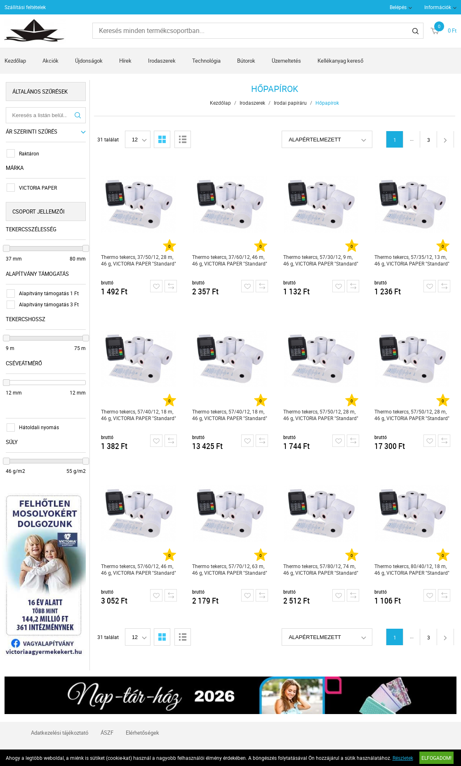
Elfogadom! (436, 757)
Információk (437, 7)
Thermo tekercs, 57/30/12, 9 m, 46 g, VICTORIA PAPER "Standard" (321, 260)
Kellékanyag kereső (340, 60)
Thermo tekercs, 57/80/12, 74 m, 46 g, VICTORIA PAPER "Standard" (321, 569)
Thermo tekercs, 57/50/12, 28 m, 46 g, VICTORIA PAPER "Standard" (321, 414)
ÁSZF (107, 727)
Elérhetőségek (142, 727)
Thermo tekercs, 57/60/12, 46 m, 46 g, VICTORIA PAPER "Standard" (138, 569)
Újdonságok (89, 60)
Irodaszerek (162, 60)
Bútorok (246, 60)
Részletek (403, 757)
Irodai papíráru (291, 102)
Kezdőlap (15, 60)
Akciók (50, 60)
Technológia (206, 60)
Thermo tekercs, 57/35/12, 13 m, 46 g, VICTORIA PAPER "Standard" (412, 260)
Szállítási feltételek (25, 7)
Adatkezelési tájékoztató (59, 727)
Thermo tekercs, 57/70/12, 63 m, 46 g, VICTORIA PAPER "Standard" (230, 569)
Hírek (125, 60)
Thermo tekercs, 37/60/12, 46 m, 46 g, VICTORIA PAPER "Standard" (230, 260)
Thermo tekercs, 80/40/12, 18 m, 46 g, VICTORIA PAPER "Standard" (412, 569)
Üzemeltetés (286, 60)
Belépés (398, 7)
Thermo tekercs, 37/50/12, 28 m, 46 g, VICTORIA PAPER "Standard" (138, 260)
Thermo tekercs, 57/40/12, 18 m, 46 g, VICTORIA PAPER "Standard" (138, 414)
